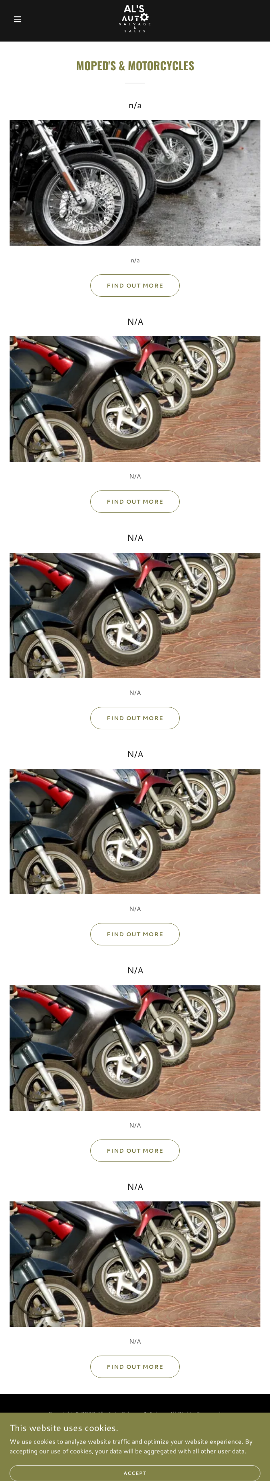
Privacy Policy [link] (135, 1451)
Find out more (135, 286)
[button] (28, 19)
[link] (135, 19)
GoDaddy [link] (151, 1432)
